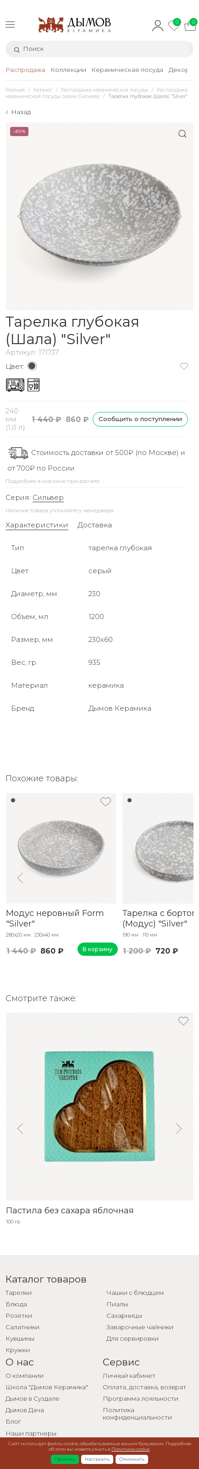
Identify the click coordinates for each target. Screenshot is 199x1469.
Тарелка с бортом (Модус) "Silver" (160, 918)
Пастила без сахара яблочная (69, 1211)
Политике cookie (130, 1449)
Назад (21, 111)
